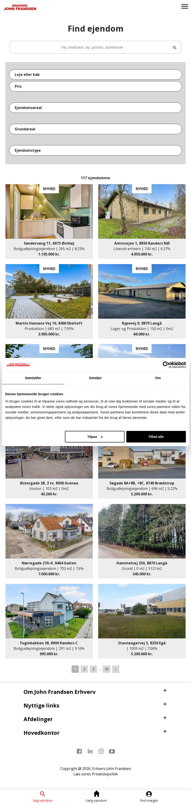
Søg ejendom (43, 800)
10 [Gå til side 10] (106, 669)
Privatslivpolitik (105, 774)
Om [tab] (158, 378)
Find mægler (149, 800)
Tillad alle (156, 437)
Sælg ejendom (96, 800)
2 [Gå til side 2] (84, 669)
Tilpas (94, 437)
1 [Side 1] (75, 669)
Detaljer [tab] (95, 378)
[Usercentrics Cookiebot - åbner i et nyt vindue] (166, 364)
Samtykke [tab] (33, 378)
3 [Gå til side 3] (93, 669)
